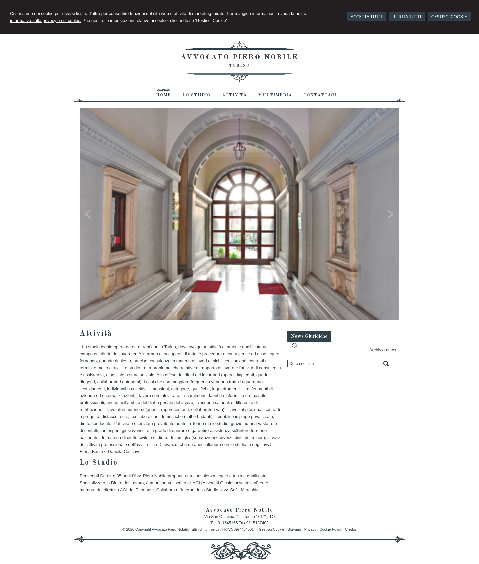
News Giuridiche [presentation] (309, 336)
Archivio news (382, 349)
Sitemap (294, 529)
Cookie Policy (330, 529)
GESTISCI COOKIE (449, 16)
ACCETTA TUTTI (366, 16)
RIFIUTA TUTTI (407, 16)
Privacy (310, 529)
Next (391, 216)
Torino (239, 66)
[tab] (309, 336)
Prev (88, 216)
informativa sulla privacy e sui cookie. (45, 20)
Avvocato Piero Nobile (239, 57)
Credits (351, 529)
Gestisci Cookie (271, 529)
